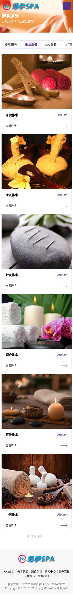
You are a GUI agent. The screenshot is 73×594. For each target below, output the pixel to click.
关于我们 (22, 571)
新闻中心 (50, 571)
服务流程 (64, 571)
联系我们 (43, 576)
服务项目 (36, 571)
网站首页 (9, 571)
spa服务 (51, 44)
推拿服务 (31, 44)
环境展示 (29, 576)
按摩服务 (11, 44)
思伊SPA (62, 115)
